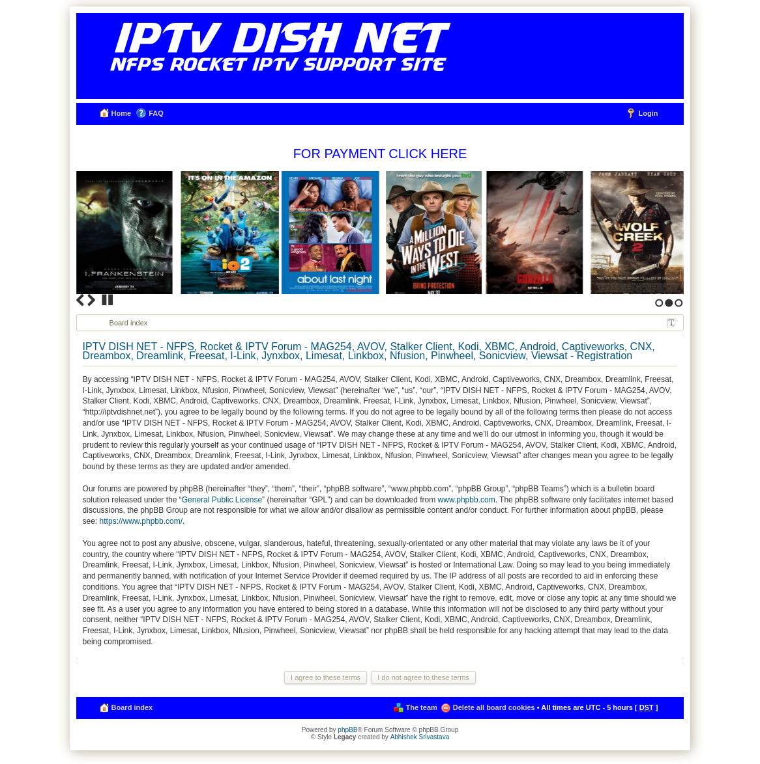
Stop (107, 300)
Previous (80, 300)
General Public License (222, 499)
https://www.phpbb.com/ (141, 521)
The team (421, 707)
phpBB (347, 729)
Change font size (671, 323)
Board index (129, 323)
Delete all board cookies (494, 707)
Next (91, 300)
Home (121, 113)
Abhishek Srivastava (420, 737)
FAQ (156, 113)
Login (648, 113)
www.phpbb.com (466, 499)
